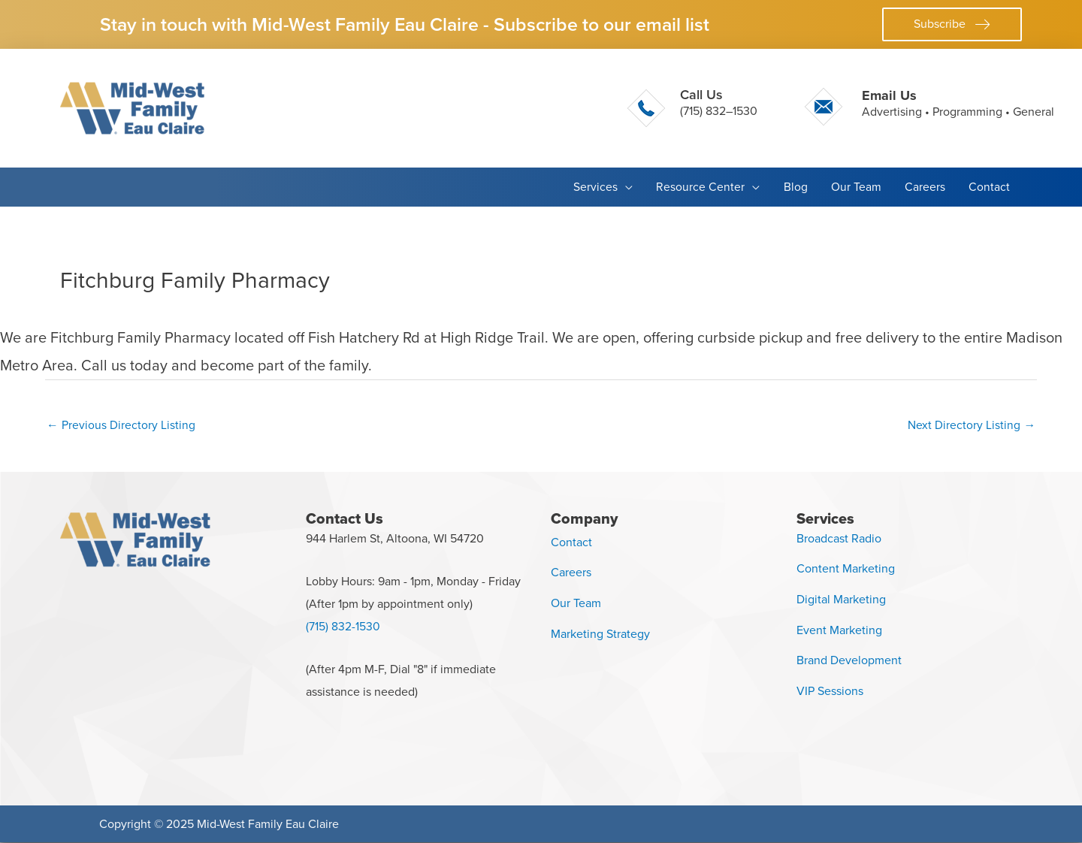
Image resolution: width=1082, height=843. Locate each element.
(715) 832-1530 (343, 627)
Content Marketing (845, 569)
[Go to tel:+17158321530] (692, 108)
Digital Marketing (841, 600)
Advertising (892, 111)
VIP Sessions (829, 691)
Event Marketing (839, 630)
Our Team (576, 603)
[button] (952, 24)
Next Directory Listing (971, 425)
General (1033, 111)
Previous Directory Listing (121, 425)
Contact (571, 542)
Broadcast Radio (838, 538)
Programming (967, 111)
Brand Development (849, 660)
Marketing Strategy (600, 634)
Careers (571, 573)
